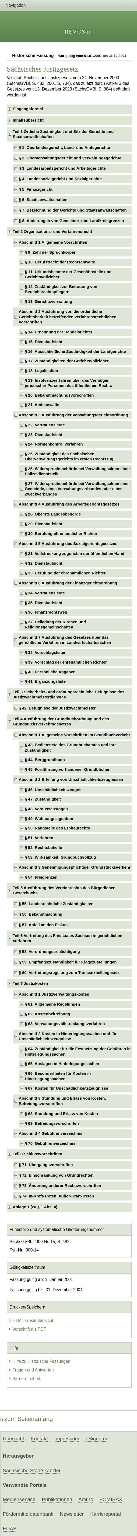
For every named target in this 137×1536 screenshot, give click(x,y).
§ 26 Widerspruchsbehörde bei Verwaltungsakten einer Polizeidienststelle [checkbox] (77, 471)
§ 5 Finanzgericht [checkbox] (36, 189)
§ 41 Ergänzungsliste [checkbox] (45, 681)
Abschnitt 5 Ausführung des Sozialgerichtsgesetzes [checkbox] (68, 543)
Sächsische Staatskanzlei (31, 1470)
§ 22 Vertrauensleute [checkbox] (45, 425)
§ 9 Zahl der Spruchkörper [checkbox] (50, 252)
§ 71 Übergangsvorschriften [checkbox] (46, 1165)
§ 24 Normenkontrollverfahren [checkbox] (54, 444)
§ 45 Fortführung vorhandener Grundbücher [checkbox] (67, 769)
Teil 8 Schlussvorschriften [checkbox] (37, 1154)
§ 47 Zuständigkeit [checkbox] (43, 799)
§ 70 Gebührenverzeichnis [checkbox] (50, 1143)
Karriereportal (105, 1514)
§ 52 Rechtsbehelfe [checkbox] (43, 847)
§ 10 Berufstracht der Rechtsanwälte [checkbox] (60, 262)
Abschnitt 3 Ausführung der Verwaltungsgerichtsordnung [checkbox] (73, 415)
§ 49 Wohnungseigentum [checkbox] (49, 818)
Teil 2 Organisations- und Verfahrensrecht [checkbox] (52, 231)
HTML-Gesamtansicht (30, 1320)
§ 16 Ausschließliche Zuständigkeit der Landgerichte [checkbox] (75, 351)
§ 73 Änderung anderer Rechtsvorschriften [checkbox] (60, 1185)
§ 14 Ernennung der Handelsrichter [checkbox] (58, 332)
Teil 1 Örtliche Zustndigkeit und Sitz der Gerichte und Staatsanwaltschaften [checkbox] (63, 134)
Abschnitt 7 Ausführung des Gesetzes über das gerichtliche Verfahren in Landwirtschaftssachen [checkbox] (65, 640)
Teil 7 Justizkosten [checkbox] (30, 983)
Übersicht (13, 1438)
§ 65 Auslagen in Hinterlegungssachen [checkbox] (62, 1064)
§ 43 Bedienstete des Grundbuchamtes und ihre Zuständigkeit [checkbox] (71, 747)
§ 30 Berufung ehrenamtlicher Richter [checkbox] (61, 533)
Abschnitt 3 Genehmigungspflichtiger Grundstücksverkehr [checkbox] (75, 867)
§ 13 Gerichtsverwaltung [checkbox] (48, 301)
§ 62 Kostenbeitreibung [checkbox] (47, 1014)
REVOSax (78, 31)
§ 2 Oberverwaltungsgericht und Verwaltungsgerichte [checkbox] (70, 158)
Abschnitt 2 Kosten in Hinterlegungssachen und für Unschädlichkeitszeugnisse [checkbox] (68, 1036)
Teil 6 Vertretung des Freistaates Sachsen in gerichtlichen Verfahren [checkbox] (67, 938)
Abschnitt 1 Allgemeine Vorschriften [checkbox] (53, 242)
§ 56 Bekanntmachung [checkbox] (40, 914)
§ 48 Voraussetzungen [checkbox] (46, 809)
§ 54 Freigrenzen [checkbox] (41, 877)
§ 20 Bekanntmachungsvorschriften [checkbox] (59, 395)
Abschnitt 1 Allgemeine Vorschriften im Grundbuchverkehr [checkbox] (74, 735)
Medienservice (19, 1499)
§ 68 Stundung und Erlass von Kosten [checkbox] (61, 1114)
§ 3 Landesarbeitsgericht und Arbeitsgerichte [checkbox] (62, 168)
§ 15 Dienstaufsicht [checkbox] (43, 342)
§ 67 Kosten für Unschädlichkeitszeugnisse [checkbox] (66, 1088)
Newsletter (72, 1514)
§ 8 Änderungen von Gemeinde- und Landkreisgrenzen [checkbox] (71, 221)
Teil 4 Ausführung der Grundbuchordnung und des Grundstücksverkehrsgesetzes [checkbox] (61, 721)
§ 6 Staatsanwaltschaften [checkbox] (43, 200)
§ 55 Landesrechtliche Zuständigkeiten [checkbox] (56, 904)
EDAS (9, 1528)
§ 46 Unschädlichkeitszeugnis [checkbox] (54, 790)
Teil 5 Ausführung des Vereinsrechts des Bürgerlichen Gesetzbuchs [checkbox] (64, 890)
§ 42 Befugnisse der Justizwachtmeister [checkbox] (57, 708)
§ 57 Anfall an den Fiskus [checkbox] (43, 925)
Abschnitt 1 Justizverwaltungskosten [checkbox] (54, 994)
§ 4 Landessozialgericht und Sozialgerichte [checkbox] (60, 179)
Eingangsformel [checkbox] (28, 109)
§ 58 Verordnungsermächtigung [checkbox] (49, 951)
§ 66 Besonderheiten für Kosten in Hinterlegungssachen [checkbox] (58, 1076)
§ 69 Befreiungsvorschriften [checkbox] (52, 1123)
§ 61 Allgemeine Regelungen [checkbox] (52, 1004)
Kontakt (39, 1438)
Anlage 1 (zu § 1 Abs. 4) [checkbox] (35, 1207)
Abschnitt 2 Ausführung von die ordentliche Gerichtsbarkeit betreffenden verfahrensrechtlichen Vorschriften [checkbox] (68, 316)
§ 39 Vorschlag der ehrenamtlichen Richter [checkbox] (66, 662)
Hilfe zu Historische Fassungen (39, 1361)
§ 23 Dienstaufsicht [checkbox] (43, 435)
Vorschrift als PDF (27, 1329)
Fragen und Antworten (31, 1370)
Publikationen (57, 1499)
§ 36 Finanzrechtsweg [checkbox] (46, 612)
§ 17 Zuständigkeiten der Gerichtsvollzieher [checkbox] (67, 361)
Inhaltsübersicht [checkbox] (28, 120)
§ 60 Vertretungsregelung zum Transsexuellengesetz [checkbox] (69, 973)
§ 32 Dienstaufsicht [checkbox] (43, 563)
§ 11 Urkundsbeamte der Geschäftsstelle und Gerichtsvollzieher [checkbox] (68, 274)
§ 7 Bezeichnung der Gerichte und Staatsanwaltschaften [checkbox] (73, 210)
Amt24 (85, 1499)
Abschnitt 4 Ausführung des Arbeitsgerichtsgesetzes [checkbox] (69, 504)
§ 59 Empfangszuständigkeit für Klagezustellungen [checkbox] (68, 962)
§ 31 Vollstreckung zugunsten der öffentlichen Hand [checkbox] (74, 553)
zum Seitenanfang (26, 1418)
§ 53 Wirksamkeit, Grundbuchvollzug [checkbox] (60, 857)
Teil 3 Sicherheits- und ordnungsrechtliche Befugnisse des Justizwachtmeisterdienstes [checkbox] (68, 694)
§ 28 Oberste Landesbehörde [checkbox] (53, 514)
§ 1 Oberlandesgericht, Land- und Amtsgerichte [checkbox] (64, 147)
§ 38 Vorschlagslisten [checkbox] (45, 652)
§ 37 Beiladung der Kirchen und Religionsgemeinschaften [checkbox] (55, 624)
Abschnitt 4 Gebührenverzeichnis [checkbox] (50, 1133)
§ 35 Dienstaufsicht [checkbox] (43, 603)
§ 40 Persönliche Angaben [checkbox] (50, 672)
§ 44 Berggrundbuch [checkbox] (45, 760)
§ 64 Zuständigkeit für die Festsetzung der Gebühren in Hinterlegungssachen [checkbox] (78, 1051)
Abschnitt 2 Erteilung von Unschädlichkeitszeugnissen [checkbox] (71, 779)
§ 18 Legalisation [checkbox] (41, 371)
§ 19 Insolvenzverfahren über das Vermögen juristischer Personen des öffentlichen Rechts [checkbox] (68, 383)
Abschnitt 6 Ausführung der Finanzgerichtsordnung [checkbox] (68, 583)
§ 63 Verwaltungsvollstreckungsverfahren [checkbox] (65, 1024)
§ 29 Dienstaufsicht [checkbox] (43, 524)
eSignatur (96, 1438)
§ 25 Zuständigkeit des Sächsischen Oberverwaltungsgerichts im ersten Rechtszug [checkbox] (69, 456)
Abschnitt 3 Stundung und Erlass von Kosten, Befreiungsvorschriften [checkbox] (62, 1101)
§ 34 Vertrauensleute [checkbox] (45, 593)
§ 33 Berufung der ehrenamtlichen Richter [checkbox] (65, 573)
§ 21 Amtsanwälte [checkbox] (42, 405)
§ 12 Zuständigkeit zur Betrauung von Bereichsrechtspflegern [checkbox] (61, 289)
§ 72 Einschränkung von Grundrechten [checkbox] (56, 1175)
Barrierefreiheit (24, 1378)
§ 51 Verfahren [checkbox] (39, 838)
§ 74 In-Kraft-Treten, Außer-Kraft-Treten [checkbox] (56, 1196)
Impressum (66, 1438)
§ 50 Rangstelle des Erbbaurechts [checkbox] (57, 828)
